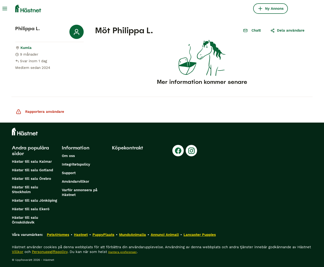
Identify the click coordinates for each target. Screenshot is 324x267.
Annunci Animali (165, 235)
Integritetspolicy (76, 164)
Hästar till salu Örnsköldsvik (25, 219)
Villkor (17, 252)
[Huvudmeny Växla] (5, 8)
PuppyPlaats (103, 235)
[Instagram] (191, 150)
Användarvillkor (75, 181)
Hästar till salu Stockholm (25, 189)
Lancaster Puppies (200, 235)
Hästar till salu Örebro (31, 178)
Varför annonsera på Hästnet (79, 192)
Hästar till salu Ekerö (30, 209)
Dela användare (287, 30)
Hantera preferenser (122, 252)
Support (69, 173)
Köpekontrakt (127, 148)
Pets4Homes (58, 235)
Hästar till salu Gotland (32, 170)
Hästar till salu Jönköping (34, 200)
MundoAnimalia (132, 235)
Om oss (68, 156)
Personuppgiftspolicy (50, 252)
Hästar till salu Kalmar (32, 161)
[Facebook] (178, 150)
